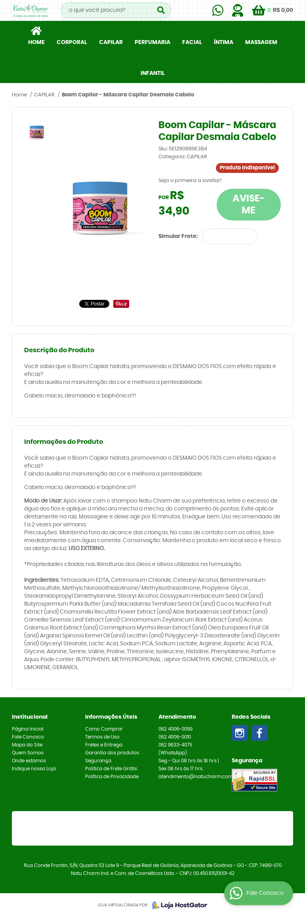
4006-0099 (175, 729)
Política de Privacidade (112, 776)
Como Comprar (104, 729)
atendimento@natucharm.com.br (198, 776)
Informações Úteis (111, 717)
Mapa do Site (27, 744)
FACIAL (192, 42)
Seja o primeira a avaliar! (190, 180)
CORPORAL (72, 42)
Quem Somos (28, 752)
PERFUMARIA (152, 42)
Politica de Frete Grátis (111, 768)
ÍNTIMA (223, 42)
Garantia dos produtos (112, 752)
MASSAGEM (261, 42)
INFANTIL (153, 73)
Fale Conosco (28, 737)
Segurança (98, 760)
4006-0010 (174, 737)
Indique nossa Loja (34, 768)
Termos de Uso (102, 737)
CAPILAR (111, 42)
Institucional (30, 717)
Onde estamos (29, 760)
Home (36, 42)
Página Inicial (28, 729)
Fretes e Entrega (103, 744)
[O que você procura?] (161, 10)
